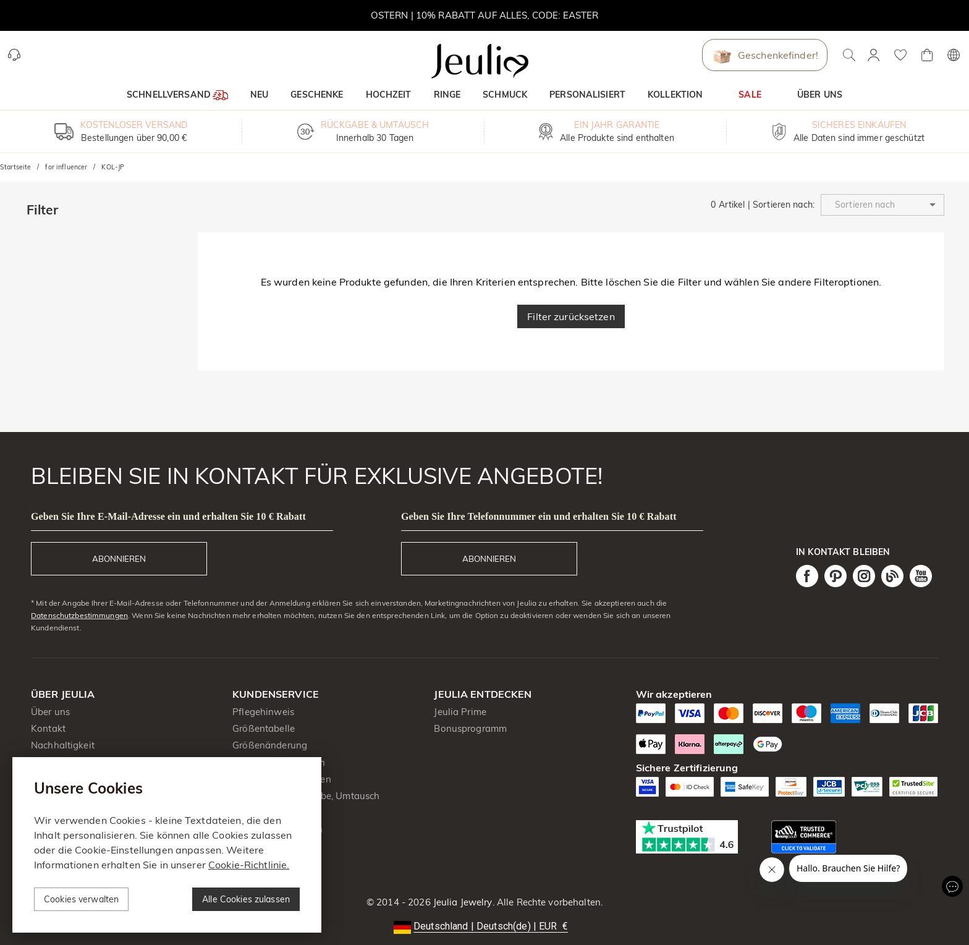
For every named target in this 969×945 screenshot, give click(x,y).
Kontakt (48, 728)
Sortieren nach (783, 204)
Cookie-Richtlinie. (248, 864)
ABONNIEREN (119, 559)
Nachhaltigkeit (63, 745)
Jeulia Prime (460, 712)
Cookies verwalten (81, 899)
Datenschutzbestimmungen (79, 615)
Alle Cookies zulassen (246, 899)
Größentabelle (263, 728)
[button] (882, 205)
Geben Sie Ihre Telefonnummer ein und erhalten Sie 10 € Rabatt (539, 516)
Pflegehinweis (263, 712)
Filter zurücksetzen (571, 316)
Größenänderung (269, 745)
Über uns (50, 712)
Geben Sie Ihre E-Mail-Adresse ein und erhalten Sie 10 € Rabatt (168, 516)
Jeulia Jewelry (462, 902)
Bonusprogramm (470, 728)
